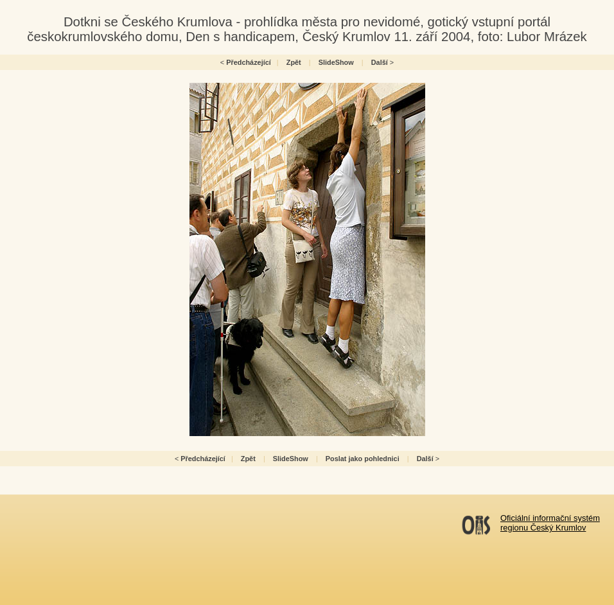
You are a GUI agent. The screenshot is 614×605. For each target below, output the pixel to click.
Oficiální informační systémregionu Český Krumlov (550, 522)
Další (379, 62)
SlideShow (336, 62)
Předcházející (248, 62)
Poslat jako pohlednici (362, 458)
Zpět (293, 62)
